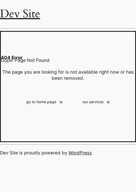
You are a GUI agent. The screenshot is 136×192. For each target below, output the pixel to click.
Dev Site (20, 13)
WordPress (80, 152)
